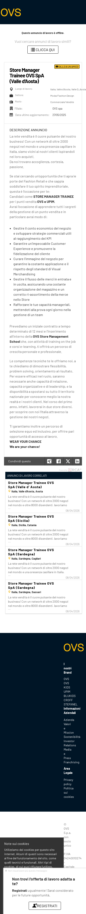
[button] (77, 461)
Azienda (69, 720)
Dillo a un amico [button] (67, 66)
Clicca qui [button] (43, 49)
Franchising (71, 762)
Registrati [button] (44, 905)
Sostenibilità (72, 736)
